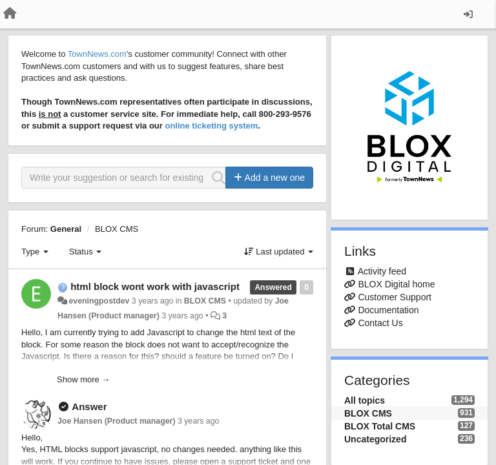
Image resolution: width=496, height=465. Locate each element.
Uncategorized (375, 439)
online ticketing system (211, 125)
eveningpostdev (98, 300)
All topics (364, 400)
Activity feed (382, 271)
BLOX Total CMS (379, 426)
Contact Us (380, 323)
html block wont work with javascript (155, 286)
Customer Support (394, 297)
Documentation (388, 310)
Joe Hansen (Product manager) (116, 421)
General (65, 229)
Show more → (83, 379)
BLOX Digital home (396, 284)
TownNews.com (97, 54)
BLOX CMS (116, 229)
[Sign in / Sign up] (468, 14)
